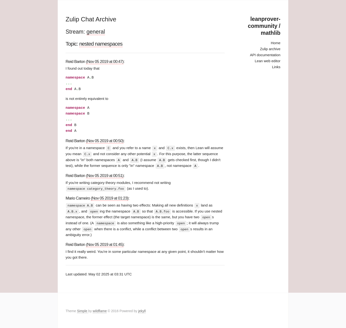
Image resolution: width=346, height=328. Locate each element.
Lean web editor (267, 61)
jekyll (142, 310)
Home (275, 43)
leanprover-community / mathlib (264, 26)
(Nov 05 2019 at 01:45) (105, 243)
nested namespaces (101, 44)
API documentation (265, 55)
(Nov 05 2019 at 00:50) (105, 141)
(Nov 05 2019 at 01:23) (109, 197)
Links (276, 67)
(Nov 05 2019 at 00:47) (105, 61)
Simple (82, 310)
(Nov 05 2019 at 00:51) (105, 175)
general (95, 32)
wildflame (100, 310)
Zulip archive (270, 49)
